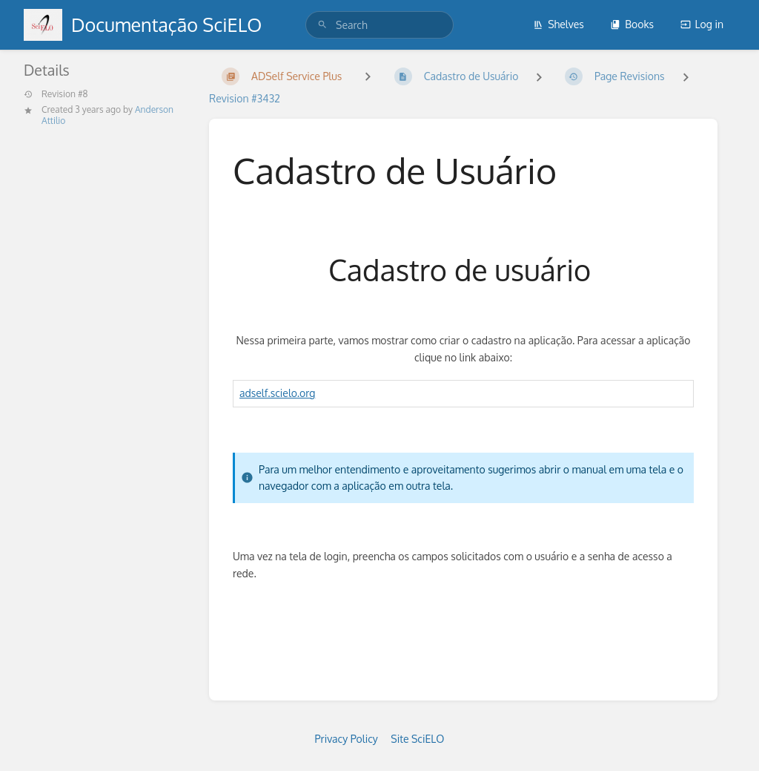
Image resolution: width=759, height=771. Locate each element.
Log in (701, 24)
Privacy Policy (346, 738)
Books (632, 24)
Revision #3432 (244, 98)
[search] (379, 25)
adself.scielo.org (277, 393)
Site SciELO (417, 738)
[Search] (322, 25)
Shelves (558, 24)
